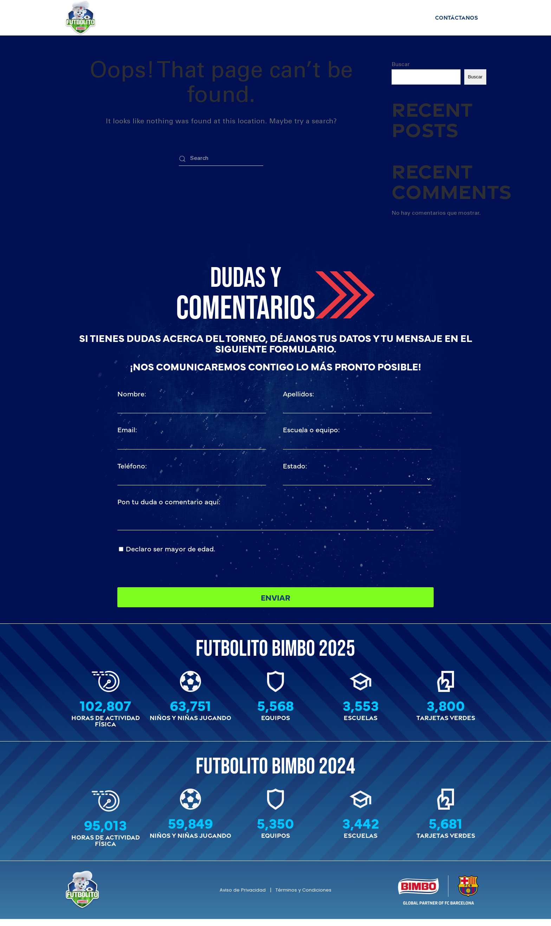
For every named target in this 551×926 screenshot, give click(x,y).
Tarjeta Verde (358, 17)
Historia (404, 17)
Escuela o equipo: (311, 429)
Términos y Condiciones (304, 896)
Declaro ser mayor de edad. (170, 548)
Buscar (400, 64)
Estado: (295, 465)
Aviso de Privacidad (240, 896)
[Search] (221, 159)
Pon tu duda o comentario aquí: (168, 501)
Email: (127, 429)
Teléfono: (132, 465)
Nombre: (131, 393)
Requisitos (308, 17)
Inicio (142, 17)
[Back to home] (80, 17)
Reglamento (260, 17)
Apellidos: (298, 393)
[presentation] (336, 556)
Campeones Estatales (196, 17)
